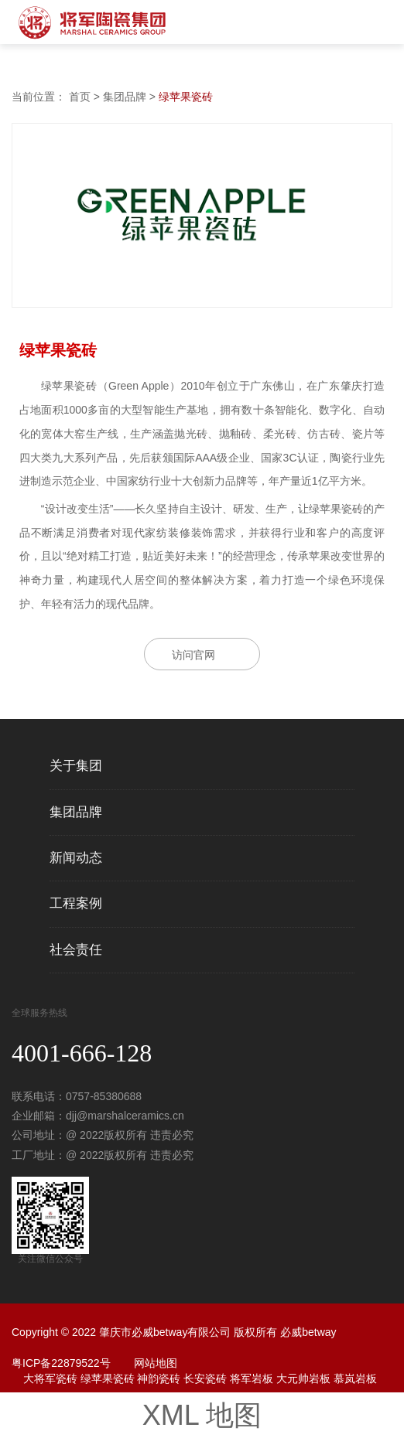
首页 (80, 96)
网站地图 (155, 1363)
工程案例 (76, 904)
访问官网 (193, 655)
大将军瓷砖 (50, 1378)
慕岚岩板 (355, 1378)
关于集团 (76, 766)
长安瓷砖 (205, 1378)
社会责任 (76, 950)
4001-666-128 (82, 1053)
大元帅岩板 (303, 1378)
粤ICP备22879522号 (61, 1363)
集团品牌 (124, 96)
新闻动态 (76, 858)
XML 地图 (202, 1415)
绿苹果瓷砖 (186, 96)
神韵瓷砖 (158, 1378)
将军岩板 (251, 1378)
